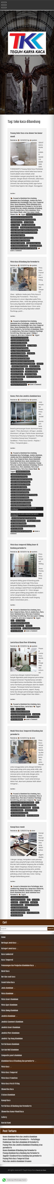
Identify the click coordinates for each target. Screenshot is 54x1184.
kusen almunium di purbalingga (20, 499)
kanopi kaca (34, 912)
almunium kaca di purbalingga (19, 341)
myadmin (34, 140)
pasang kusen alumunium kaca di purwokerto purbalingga (23, 515)
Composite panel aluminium (11, 1065)
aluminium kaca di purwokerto (19, 907)
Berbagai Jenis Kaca (8, 953)
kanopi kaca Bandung (17, 915)
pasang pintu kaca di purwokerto (20, 362)
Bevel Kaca (5, 981)
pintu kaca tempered (25, 339)
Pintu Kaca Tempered (9, 1082)
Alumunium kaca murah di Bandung (20, 481)
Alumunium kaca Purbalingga (19, 200)
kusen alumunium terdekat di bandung (21, 507)
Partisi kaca (38, 206)
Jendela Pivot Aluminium (10, 1043)
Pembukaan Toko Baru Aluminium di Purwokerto (21, 1152)
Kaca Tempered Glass (21, 466)
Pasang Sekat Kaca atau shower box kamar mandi (26, 134)
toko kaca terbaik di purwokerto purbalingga (23, 385)
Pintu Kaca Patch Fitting (10, 1094)
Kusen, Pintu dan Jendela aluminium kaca (23, 400)
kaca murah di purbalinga (18, 349)
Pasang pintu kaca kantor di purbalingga (22, 364)
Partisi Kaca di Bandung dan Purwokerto (16, 1116)
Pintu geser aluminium (33, 527)
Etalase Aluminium (8, 1105)
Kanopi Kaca (24, 899)
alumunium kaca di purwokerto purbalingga (23, 219)
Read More (14, 193)
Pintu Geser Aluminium (9, 1009)
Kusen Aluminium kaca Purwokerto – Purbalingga (21, 1149)
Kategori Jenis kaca (8, 959)
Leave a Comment (16, 251)
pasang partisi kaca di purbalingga (30, 227)
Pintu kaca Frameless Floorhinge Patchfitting (25, 622)
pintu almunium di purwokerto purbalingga (23, 525)
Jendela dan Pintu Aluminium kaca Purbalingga (26, 201)
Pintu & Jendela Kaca (17, 210)
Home (3, 947)
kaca (30, 202)
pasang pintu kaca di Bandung (19, 359)
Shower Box (14, 214)
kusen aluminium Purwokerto (19, 917)
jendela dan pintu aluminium (18, 494)
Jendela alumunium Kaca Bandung (20, 491)
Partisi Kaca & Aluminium (30, 333)
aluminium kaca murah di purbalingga (21, 217)
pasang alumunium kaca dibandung (20, 724)
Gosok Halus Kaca (8, 992)
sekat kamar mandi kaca (17, 243)
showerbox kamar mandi (33, 243)
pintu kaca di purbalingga (33, 372)
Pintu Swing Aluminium (9, 1020)
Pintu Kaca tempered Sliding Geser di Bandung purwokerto (25, 552)
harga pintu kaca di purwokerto (20, 344)
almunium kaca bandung (22, 478)
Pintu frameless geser (17, 632)
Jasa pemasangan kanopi (18, 910)
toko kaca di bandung (33, 727)
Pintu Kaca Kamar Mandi (29, 476)
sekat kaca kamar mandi (31, 212)
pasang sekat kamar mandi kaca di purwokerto (24, 232)
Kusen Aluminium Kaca (34, 204)
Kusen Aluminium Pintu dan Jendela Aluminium (20, 1147)
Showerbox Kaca (7, 1099)
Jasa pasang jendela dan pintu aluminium (22, 812)
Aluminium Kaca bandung (28, 198)
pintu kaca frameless (17, 377)
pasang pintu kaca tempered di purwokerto (23, 367)
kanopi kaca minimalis (17, 901)
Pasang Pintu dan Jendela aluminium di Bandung (26, 208)
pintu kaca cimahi (34, 370)
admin (33, 748)
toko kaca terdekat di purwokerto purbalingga (24, 248)
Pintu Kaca (5, 1077)
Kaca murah (14, 912)
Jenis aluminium (7, 998)
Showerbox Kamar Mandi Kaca (12, 1122)
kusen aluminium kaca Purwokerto (21, 206)
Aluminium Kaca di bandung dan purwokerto (17, 1071)
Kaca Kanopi (35, 910)
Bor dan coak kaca (8, 987)
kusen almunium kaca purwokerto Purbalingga (24, 502)
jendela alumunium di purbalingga (20, 489)
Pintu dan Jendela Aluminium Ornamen (17, 1171)
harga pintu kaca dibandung (19, 346)
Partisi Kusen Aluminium (10, 1054)
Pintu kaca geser (16, 635)
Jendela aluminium (36, 462)
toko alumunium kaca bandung (19, 246)
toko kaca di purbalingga (34, 380)
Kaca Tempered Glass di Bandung (20, 354)
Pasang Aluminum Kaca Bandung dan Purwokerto (21, 1163)
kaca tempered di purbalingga (19, 351)
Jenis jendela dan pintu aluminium (20, 496)
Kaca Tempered (15, 225)
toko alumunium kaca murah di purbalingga (23, 533)
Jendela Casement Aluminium (12, 1032)
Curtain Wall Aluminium (10, 1060)
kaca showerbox (28, 222)
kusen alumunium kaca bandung (20, 504)
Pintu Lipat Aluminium (9, 1015)
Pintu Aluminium (7, 1004)
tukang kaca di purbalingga (18, 388)
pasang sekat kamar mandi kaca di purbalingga (24, 230)
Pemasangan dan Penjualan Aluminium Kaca (17, 975)
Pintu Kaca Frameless (9, 1088)
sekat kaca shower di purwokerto (20, 240)
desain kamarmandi (16, 222)
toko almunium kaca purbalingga (20, 920)
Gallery (4, 1127)
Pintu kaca (40, 367)
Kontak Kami (6, 1133)
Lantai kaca (29, 717)
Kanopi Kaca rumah (20, 836)
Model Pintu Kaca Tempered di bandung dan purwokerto (26, 742)
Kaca (12, 627)
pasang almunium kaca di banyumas (21, 512)
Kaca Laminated (7, 964)
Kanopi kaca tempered (32, 901)
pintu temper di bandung (17, 380)
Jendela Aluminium (8, 1026)
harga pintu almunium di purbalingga (21, 486)
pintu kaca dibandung (31, 375)
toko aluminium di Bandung (18, 530)
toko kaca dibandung (35, 246)
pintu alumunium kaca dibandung (20, 630)
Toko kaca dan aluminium (18, 727)
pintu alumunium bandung (18, 527)
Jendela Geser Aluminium (10, 1037)
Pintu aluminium (30, 210)
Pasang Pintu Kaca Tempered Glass (16, 1169)
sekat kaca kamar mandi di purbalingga (22, 238)
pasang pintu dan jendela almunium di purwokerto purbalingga (24, 521)
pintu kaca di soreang (17, 375)
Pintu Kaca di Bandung (17, 372)
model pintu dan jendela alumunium (20, 509)
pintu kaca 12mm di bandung (19, 370)
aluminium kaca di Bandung (34, 214)
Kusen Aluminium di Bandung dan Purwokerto (19, 1160)
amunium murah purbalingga (19, 483)
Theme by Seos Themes (41, 1180)
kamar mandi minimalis (28, 225)
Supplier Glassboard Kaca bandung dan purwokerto (22, 1166)
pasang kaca (14, 227)
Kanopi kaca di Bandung (31, 915)
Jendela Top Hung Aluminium (12, 1049)
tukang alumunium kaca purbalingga (21, 538)
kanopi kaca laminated (36, 899)
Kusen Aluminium (20, 204)
